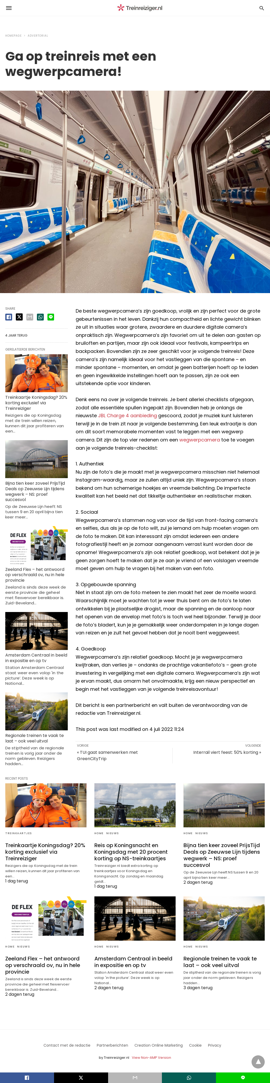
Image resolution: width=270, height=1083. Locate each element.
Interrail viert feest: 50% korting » (227, 752)
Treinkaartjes (18, 833)
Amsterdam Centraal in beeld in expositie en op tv (36, 658)
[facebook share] (8, 317)
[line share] (50, 317)
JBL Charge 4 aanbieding (127, 415)
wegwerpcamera (199, 439)
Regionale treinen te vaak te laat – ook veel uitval (34, 738)
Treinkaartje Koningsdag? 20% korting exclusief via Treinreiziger (36, 402)
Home (99, 833)
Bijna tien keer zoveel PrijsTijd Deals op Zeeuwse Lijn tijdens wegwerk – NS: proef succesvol (35, 491)
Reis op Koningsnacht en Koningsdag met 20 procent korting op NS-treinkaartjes (131, 852)
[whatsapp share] (40, 317)
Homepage (13, 36)
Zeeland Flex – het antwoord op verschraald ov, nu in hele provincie (34, 575)
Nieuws (112, 833)
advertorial (38, 36)
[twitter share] (19, 316)
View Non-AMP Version (151, 1057)
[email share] (29, 317)
